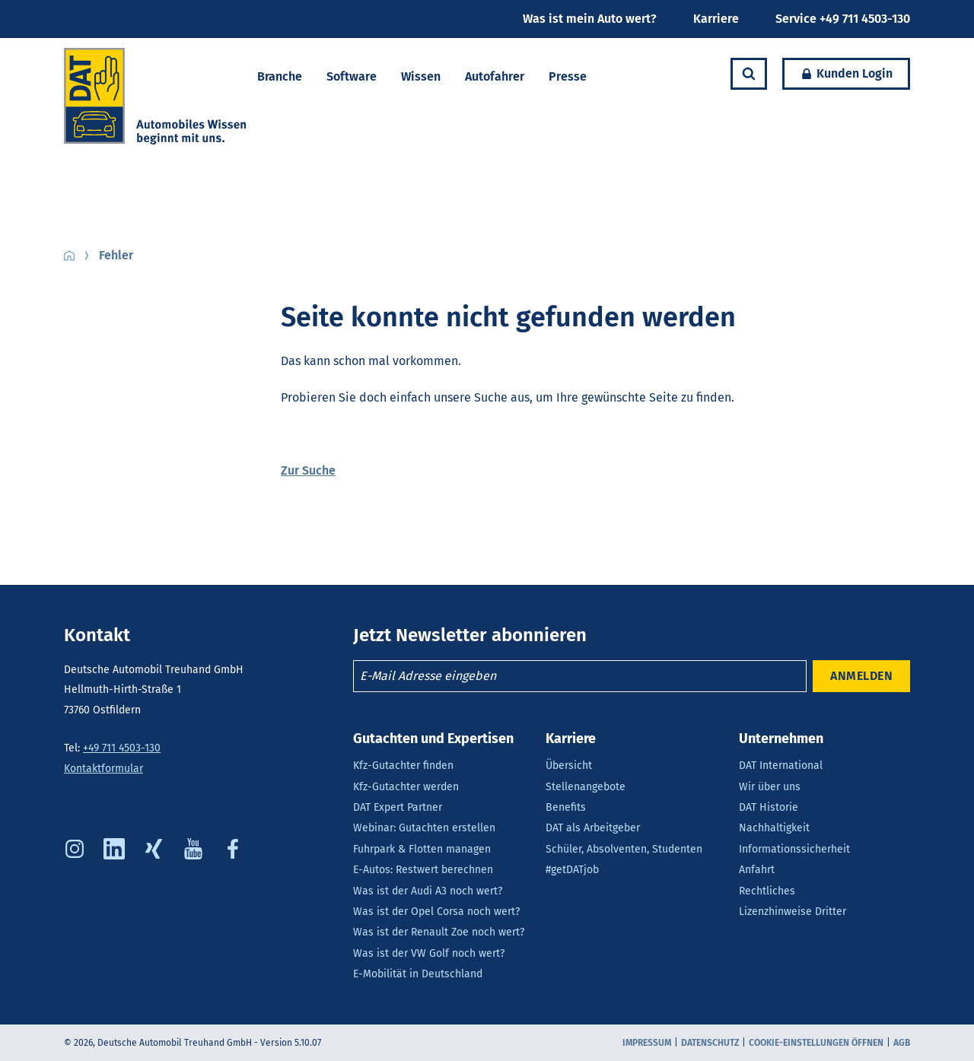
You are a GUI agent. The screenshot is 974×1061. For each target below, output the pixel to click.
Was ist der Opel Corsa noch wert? (436, 911)
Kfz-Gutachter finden (403, 765)
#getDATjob (572, 869)
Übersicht (569, 765)
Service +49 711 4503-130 (842, 18)
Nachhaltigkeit (774, 827)
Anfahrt (757, 869)
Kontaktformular (103, 768)
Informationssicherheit (794, 849)
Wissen (421, 76)
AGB (901, 1042)
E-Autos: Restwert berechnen (423, 869)
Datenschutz (710, 1042)
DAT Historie (768, 807)
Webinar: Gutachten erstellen (424, 827)
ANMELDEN (861, 676)
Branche (279, 76)
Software (351, 76)
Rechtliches (767, 891)
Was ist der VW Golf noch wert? (429, 953)
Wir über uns (770, 786)
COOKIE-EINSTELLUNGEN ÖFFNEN (816, 1042)
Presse (568, 76)
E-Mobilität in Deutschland (417, 973)
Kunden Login (837, 74)
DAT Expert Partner (397, 807)
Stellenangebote (585, 786)
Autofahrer (494, 76)
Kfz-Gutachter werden (406, 786)
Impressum (646, 1042)
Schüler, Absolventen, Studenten (624, 849)
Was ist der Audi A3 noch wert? (427, 891)
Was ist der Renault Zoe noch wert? (438, 932)
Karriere (716, 18)
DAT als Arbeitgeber (593, 827)
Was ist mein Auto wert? (590, 18)
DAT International (781, 765)
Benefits (566, 807)
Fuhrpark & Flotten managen (422, 849)
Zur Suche (308, 470)
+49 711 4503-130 (122, 748)
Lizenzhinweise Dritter (792, 911)
